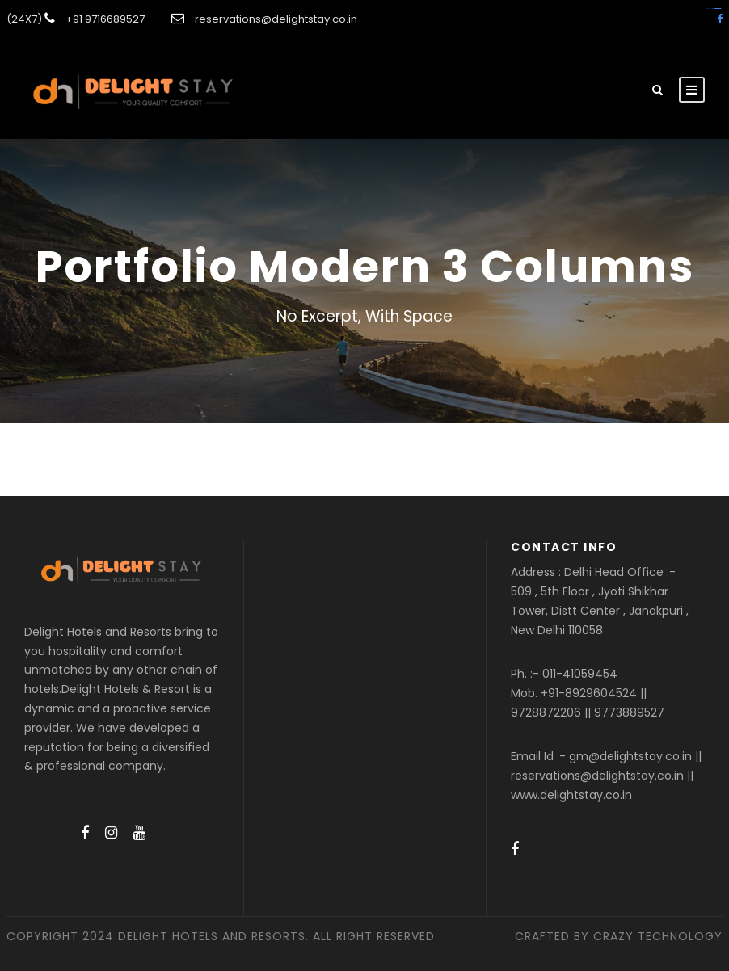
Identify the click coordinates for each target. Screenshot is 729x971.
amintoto (719, 8)
